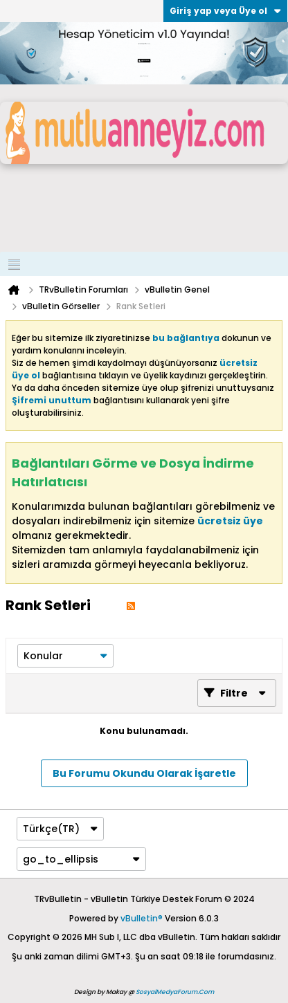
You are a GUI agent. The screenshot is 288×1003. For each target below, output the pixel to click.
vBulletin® (141, 918)
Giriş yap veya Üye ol (225, 11)
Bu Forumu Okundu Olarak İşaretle (144, 773)
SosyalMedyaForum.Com (175, 992)
